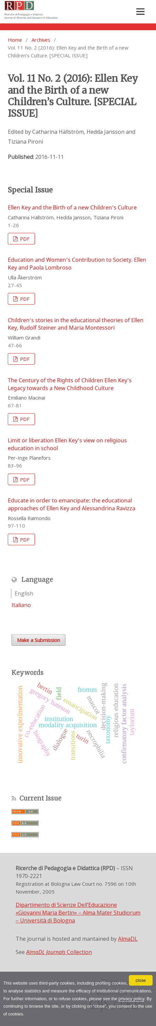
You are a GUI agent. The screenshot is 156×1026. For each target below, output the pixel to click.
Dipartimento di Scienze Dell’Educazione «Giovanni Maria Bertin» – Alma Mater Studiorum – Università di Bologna (78, 912)
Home (15, 39)
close (141, 980)
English (24, 593)
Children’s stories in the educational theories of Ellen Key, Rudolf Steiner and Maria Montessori (75, 324)
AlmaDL (128, 938)
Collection (59, 952)
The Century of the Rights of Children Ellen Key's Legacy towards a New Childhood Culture (70, 384)
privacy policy (131, 998)
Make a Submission (38, 640)
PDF (24, 238)
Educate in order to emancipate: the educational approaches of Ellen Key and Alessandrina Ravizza (71, 504)
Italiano (21, 605)
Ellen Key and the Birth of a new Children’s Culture (72, 207)
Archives (41, 39)
